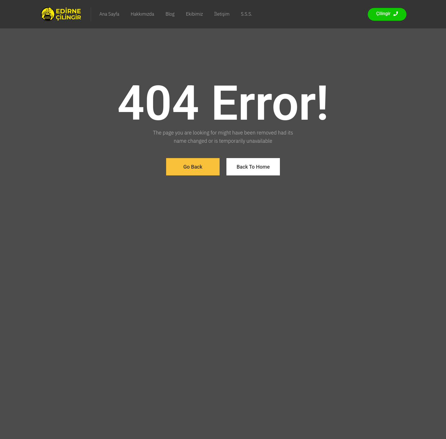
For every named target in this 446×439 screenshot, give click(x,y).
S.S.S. (246, 14)
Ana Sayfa (109, 14)
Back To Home (253, 167)
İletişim (222, 14)
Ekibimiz (194, 14)
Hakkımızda (142, 14)
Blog (170, 14)
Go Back (193, 167)
